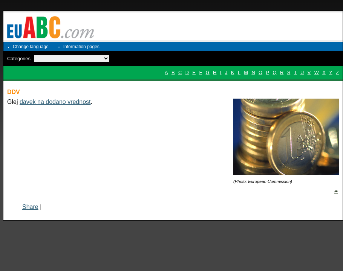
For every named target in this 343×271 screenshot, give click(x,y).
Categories (19, 58)
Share (30, 207)
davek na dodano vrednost (55, 102)
